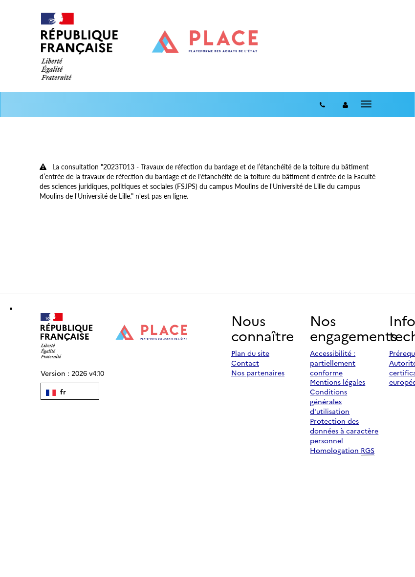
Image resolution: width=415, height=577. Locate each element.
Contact (245, 363)
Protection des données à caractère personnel (344, 430)
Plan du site (250, 353)
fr (56, 391)
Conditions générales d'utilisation (329, 401)
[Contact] (322, 104)
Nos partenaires (257, 372)
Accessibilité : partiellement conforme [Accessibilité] (332, 362)
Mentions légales (337, 382)
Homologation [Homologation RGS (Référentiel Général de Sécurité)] (342, 450)
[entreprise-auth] (345, 104)
